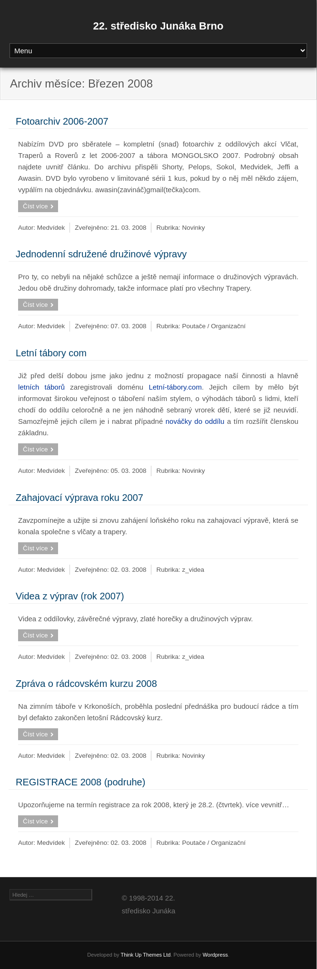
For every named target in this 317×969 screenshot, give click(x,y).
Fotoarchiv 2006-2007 (62, 121)
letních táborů (41, 387)
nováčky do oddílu (195, 421)
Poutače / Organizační (214, 326)
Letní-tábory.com (175, 387)
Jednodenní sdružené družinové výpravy (101, 254)
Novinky (193, 227)
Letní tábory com (51, 353)
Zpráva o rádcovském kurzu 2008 (86, 683)
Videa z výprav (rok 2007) (70, 596)
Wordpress (215, 955)
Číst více (35, 206)
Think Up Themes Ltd (145, 955)
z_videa (193, 569)
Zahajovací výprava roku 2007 (79, 497)
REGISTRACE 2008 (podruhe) (80, 782)
